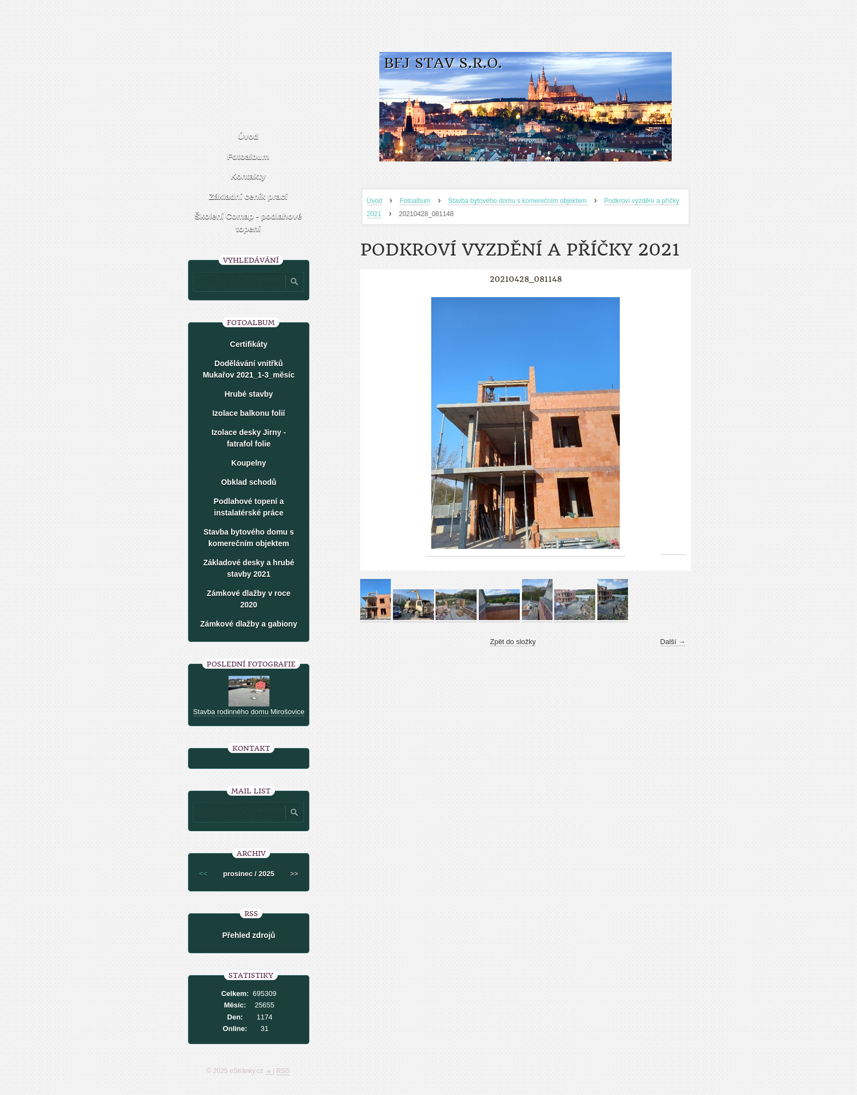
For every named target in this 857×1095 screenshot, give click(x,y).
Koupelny (248, 463)
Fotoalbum (415, 201)
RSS (283, 1071)
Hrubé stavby (249, 394)
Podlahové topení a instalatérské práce (249, 507)
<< (203, 874)
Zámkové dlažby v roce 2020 (248, 599)
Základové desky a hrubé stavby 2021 (249, 568)
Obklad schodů (248, 482)
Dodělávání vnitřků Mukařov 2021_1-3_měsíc (249, 369)
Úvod (374, 201)
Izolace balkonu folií (248, 413)
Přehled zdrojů (248, 935)
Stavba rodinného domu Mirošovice (248, 712)
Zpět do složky (513, 642)
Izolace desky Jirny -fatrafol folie (249, 438)
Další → (672, 642)
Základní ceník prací (248, 196)
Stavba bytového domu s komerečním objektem (518, 201)
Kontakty (248, 176)
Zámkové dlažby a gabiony (248, 623)
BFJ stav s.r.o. (443, 63)
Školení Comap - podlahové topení (248, 222)
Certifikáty (248, 344)
